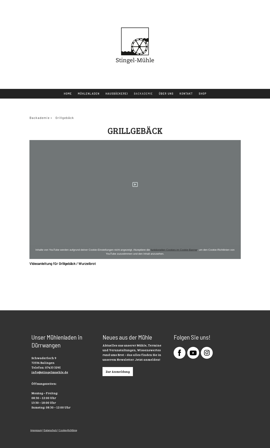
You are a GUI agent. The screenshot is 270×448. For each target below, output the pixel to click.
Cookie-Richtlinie (68, 430)
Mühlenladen (89, 93)
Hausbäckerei (116, 93)
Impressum (36, 430)
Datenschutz (50, 430)
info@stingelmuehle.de (49, 372)
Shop (202, 93)
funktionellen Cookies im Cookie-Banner (174, 249)
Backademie (143, 93)
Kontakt (186, 93)
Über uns (166, 93)
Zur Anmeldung (118, 371)
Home (68, 93)
